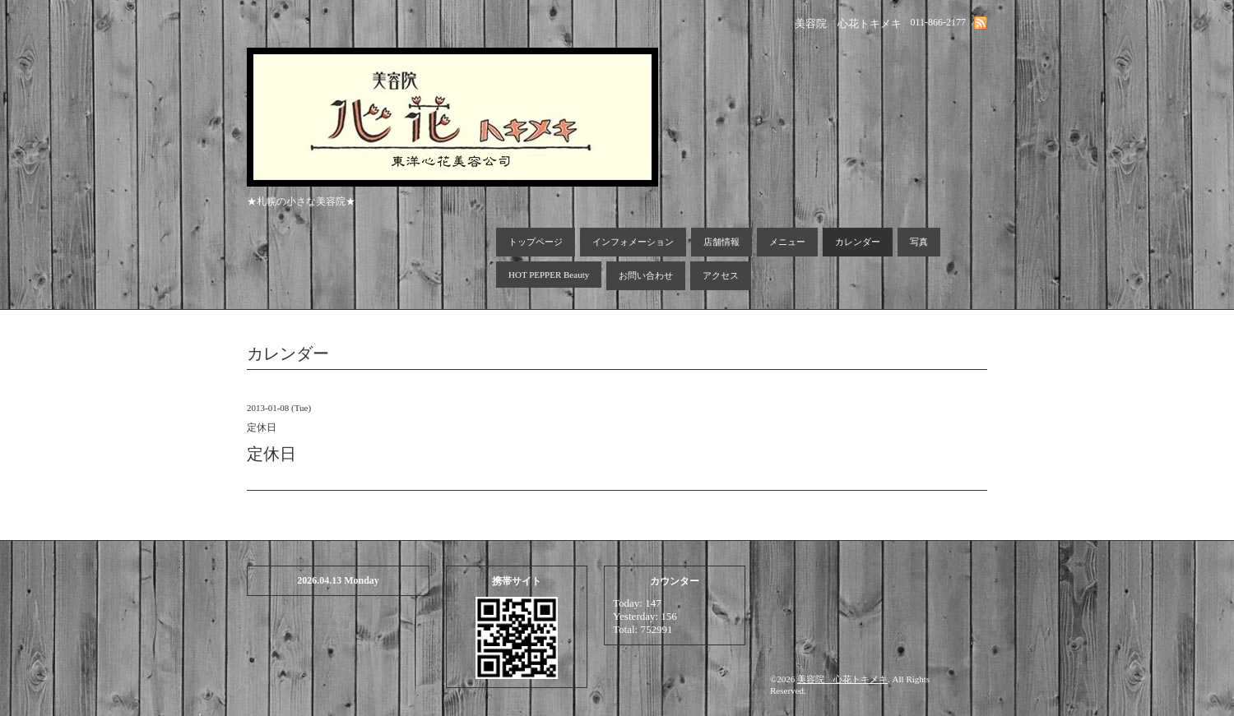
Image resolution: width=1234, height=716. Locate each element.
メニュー (787, 242)
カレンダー (857, 242)
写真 (919, 242)
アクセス (721, 275)
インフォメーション (633, 242)
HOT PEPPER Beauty (548, 274)
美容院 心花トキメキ (842, 679)
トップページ (535, 242)
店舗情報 (721, 242)
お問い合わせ (646, 275)
